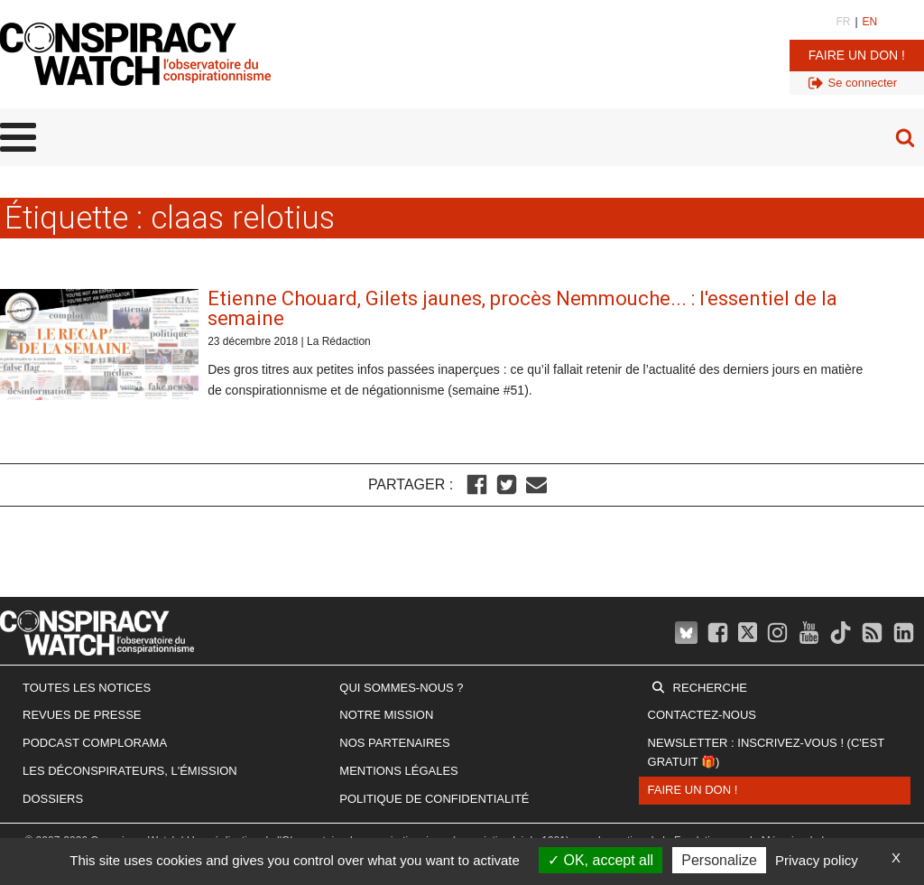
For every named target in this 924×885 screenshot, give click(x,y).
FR (843, 21)
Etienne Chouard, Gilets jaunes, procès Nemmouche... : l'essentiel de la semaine (522, 308)
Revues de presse (82, 715)
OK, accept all (600, 860)
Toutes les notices (87, 687)
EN (870, 21)
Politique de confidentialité (434, 799)
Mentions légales (398, 771)
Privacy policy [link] (816, 860)
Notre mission (386, 715)
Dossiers (53, 799)
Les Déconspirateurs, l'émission (130, 771)
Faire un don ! (856, 55)
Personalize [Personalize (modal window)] (719, 860)
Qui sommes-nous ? (401, 687)
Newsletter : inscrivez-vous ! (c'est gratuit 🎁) (766, 752)
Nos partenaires (394, 743)
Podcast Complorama (95, 743)
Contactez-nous (702, 715)
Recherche (710, 687)
